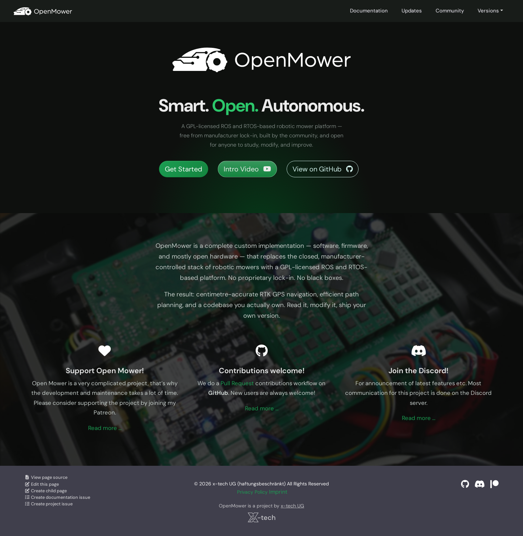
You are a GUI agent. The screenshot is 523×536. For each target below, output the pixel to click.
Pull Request (237, 383)
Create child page (45, 491)
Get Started (183, 169)
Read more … (104, 428)
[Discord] (479, 484)
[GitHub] (465, 484)
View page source (45, 477)
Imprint (278, 491)
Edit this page (41, 484)
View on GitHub (322, 169)
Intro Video (247, 169)
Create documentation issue (57, 497)
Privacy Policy (252, 492)
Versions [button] (488, 10)
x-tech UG (292, 506)
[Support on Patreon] (494, 484)
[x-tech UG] (261, 517)
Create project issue (48, 504)
